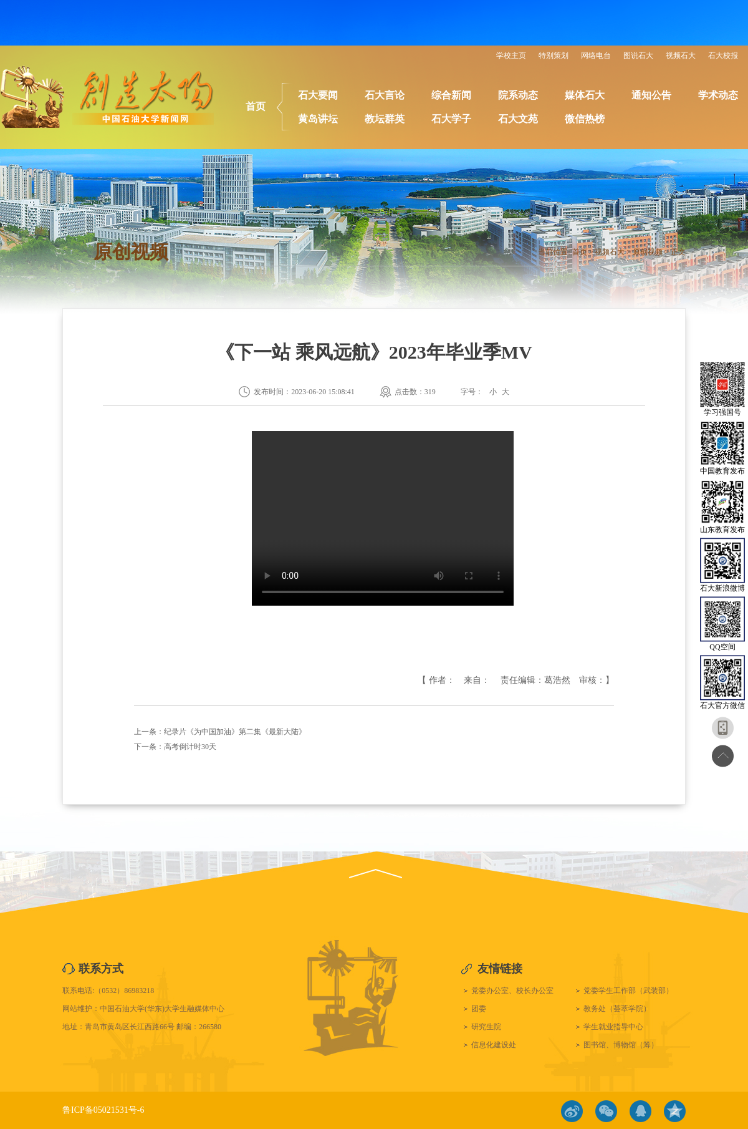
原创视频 (648, 252)
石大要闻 (318, 95)
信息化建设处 (493, 1044)
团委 (478, 1008)
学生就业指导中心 (613, 1026)
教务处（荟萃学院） (617, 1008)
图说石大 (638, 55)
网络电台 (596, 55)
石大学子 (451, 119)
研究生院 (486, 1026)
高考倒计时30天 (190, 746)
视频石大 (681, 55)
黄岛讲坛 (318, 119)
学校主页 (511, 55)
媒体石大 (585, 95)
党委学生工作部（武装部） (628, 990)
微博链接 (572, 1111)
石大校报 (723, 55)
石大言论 (385, 95)
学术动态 (718, 95)
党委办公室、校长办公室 (512, 990)
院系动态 (518, 95)
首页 (256, 106)
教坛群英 (385, 119)
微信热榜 (585, 119)
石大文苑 (518, 119)
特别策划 (553, 55)
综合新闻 (451, 95)
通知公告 (651, 95)
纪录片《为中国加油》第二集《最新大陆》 (235, 731)
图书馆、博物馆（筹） (620, 1044)
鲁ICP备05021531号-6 (103, 1110)
